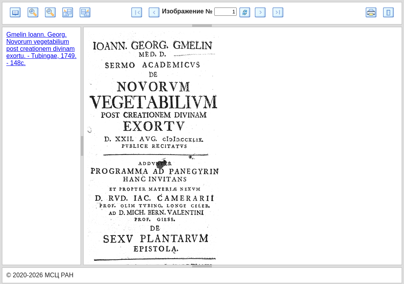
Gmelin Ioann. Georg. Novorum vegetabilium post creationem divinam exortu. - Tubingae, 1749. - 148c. (41, 48)
